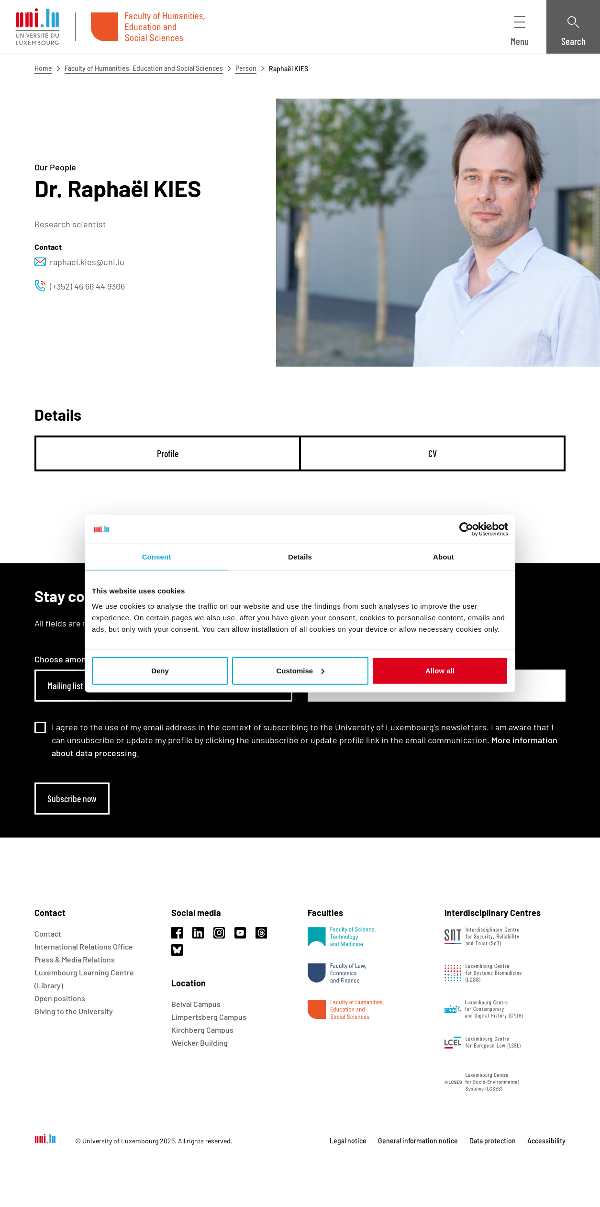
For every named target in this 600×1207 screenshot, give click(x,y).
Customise (300, 670)
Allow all (440, 670)
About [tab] (443, 557)
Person (245, 68)
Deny (160, 670)
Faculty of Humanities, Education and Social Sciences (144, 68)
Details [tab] (300, 557)
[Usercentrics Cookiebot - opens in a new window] (466, 529)
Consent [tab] (156, 557)
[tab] (167, 453)
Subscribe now (72, 798)
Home (43, 68)
